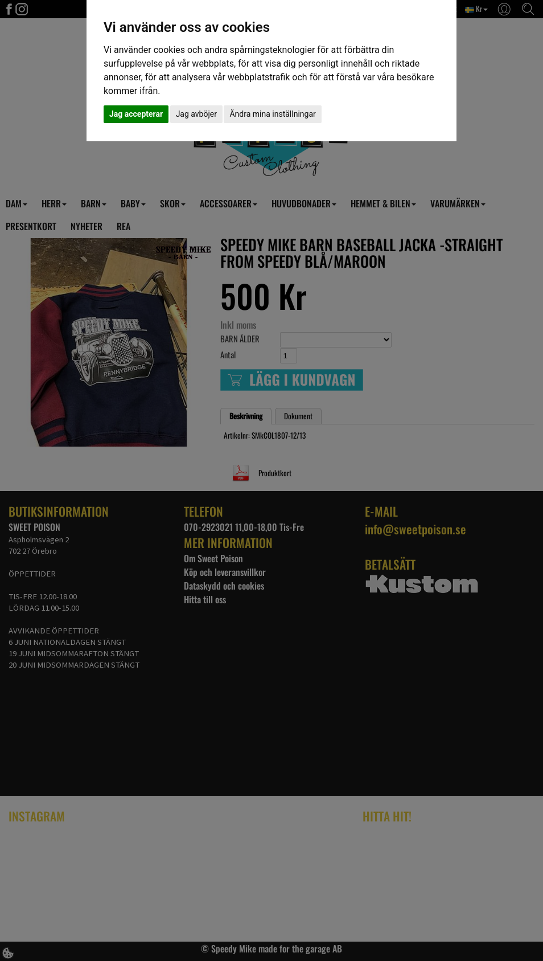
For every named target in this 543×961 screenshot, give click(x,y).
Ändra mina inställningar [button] (272, 113)
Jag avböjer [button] (196, 113)
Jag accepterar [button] (136, 113)
